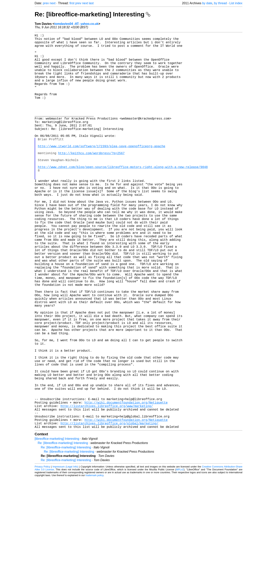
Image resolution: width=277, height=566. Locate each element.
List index (235, 3)
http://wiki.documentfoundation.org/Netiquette (126, 485)
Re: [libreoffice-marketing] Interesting (92, 14)
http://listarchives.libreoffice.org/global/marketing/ (109, 510)
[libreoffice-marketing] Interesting (57, 526)
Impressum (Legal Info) (65, 554)
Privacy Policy (42, 554)
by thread (220, 3)
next (52, 3)
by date (207, 3)
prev (46, 3)
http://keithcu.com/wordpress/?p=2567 (91, 180)
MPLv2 (180, 557)
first (71, 3)
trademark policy (94, 563)
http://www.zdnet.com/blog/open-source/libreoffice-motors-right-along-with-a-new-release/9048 (123, 197)
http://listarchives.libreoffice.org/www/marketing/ (106, 489)
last (91, 3)
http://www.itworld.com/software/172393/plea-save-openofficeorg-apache (101, 171)
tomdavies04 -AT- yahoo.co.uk (76, 23)
